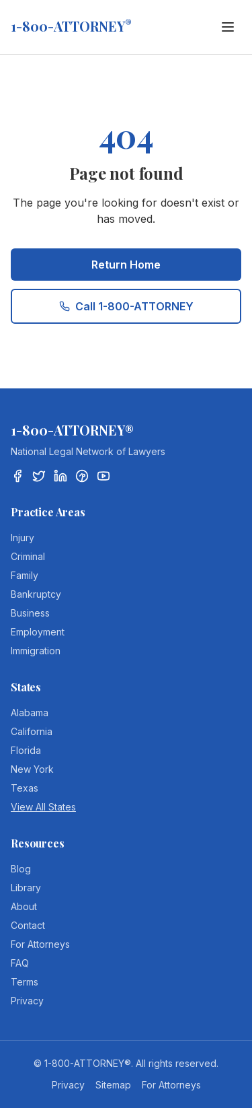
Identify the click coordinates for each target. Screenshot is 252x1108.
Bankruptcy (36, 594)
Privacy (27, 1000)
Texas (24, 788)
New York (32, 769)
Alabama (29, 712)
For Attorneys (40, 944)
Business (30, 613)
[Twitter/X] (39, 476)
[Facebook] (17, 476)
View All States (43, 806)
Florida (26, 750)
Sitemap (113, 1084)
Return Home (126, 264)
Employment (38, 631)
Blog (21, 868)
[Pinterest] (82, 476)
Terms (24, 982)
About (24, 906)
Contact (28, 925)
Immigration (35, 650)
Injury (22, 537)
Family (24, 575)
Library (26, 887)
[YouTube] (103, 476)
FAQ (20, 963)
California (31, 731)
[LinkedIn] (60, 476)
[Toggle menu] (227, 26)
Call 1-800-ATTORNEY (126, 306)
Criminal (28, 556)
